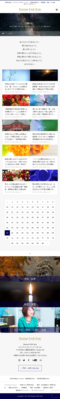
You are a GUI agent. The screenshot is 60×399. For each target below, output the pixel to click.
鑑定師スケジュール (22, 390)
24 (27, 212)
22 (17, 212)
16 (38, 207)
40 (7, 223)
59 (53, 228)
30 (7, 217)
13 (22, 207)
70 (7, 238)
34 (27, 217)
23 (22, 212)
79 (53, 238)
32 (17, 217)
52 (17, 228)
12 (17, 207)
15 (33, 207)
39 (53, 217)
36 (38, 217)
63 (22, 233)
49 (53, 223)
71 (12, 238)
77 (43, 238)
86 (43, 243)
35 (33, 217)
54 (27, 228)
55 (33, 228)
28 (48, 212)
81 (17, 243)
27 (43, 212)
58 (48, 228)
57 (43, 228)
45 (33, 223)
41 (12, 223)
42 (17, 223)
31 (12, 217)
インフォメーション (10, 385)
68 (48, 233)
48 (48, 223)
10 (7, 207)
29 (53, 212)
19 (53, 207)
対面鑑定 (24, 387)
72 (17, 238)
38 (48, 217)
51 (12, 228)
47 (43, 223)
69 (53, 233)
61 (12, 233)
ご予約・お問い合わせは (30, 368)
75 (33, 238)
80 (12, 243)
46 (38, 223)
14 (27, 207)
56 (38, 228)
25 (33, 212)
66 (38, 233)
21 (12, 212)
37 (43, 217)
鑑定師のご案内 (48, 387)
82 (22, 243)
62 (17, 233)
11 (12, 207)
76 (38, 238)
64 (27, 233)
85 (38, 243)
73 (22, 238)
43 (22, 223)
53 (22, 228)
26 (38, 212)
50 (7, 228)
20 (7, 212)
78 (48, 238)
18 (48, 207)
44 (27, 223)
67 (43, 233)
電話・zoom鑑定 (35, 387)
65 (33, 233)
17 (43, 207)
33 (22, 217)
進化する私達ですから (17, 92)
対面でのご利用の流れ (27, 385)
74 (27, 238)
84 (33, 243)
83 (27, 243)
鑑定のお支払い (13, 387)
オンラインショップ (38, 390)
